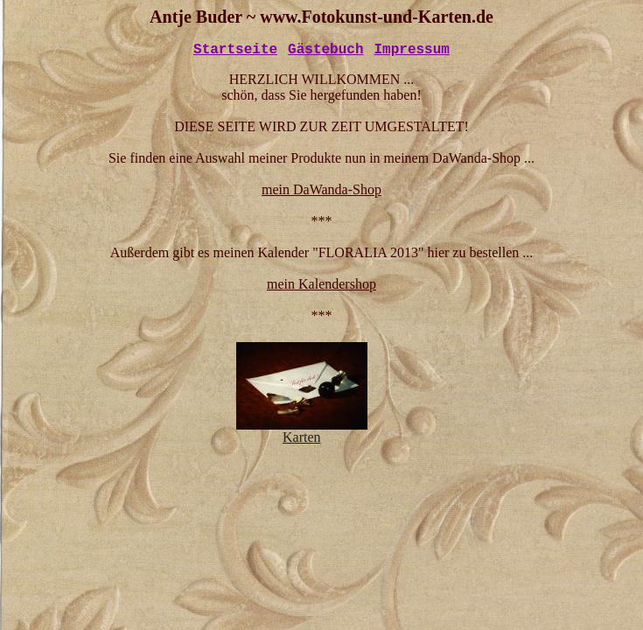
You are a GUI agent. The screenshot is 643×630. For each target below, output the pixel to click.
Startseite (235, 50)
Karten (301, 430)
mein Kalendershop (321, 283)
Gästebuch (325, 50)
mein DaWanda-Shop (321, 189)
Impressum (412, 50)
